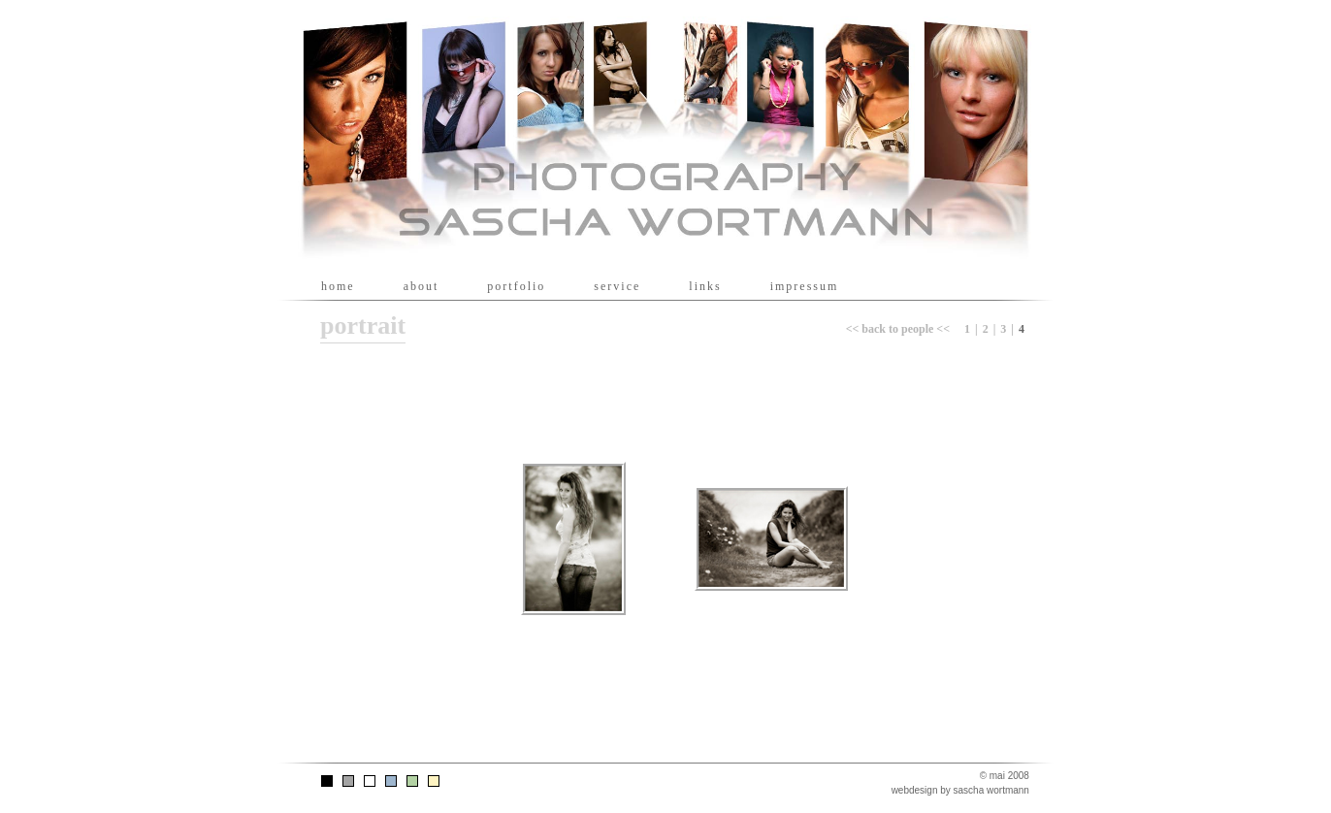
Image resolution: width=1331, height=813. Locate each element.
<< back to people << (898, 329)
